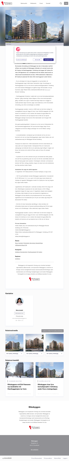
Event (41, 3)
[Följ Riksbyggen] (66, 3)
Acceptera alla (48, 59)
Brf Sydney (28, 178)
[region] (35, 54)
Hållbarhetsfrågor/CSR (21, 245)
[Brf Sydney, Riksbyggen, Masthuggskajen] (14, 342)
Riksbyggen (47, 90)
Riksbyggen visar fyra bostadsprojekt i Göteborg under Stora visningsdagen (47, 386)
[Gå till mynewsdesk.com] (7, 458)
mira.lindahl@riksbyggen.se (19, 318)
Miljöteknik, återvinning (29, 243)
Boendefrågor (39, 243)
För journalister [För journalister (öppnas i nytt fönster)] (48, 458)
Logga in (65, 458)
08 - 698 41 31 (19, 320)
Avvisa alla (37, 59)
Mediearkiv (33, 3)
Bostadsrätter (24, 252)
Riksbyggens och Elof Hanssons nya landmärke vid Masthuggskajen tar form (19, 386)
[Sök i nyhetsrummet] (61, 3)
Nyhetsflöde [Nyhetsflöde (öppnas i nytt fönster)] (57, 458)
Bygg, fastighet (19, 243)
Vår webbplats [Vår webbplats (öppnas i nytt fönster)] (34, 449)
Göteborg (17, 252)
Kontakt (48, 3)
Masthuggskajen (32, 252)
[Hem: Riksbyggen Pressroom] (7, 3)
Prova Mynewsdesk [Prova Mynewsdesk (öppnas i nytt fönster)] (36, 458)
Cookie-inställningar (21, 59)
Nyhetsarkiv (24, 3)
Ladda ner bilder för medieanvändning (52, 331)
